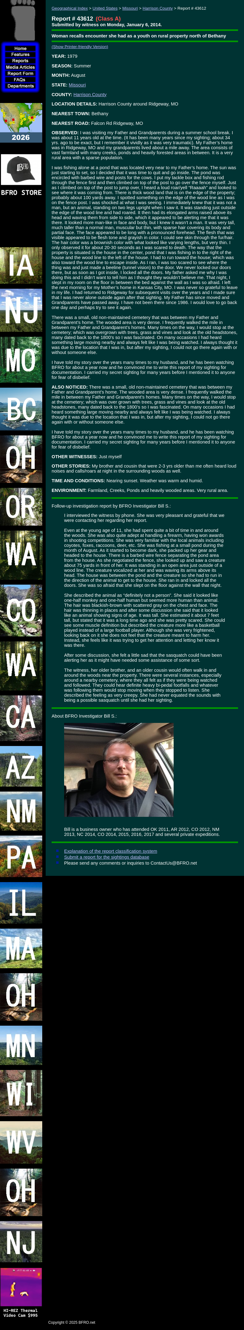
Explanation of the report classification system (110, 851)
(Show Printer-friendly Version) (80, 46)
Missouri (130, 8)
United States (105, 8)
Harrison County (158, 8)
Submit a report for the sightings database (106, 857)
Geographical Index (70, 8)
